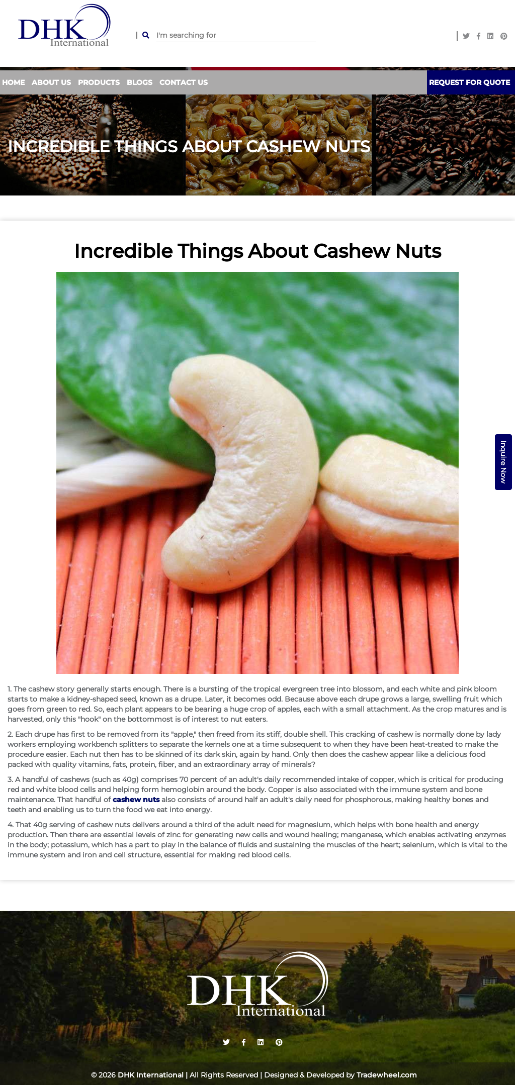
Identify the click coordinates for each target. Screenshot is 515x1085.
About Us (51, 82)
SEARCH (142, 35)
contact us (183, 82)
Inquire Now (503, 462)
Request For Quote (469, 82)
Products (99, 82)
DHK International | (153, 1074)
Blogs (139, 82)
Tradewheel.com (387, 1074)
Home (13, 82)
